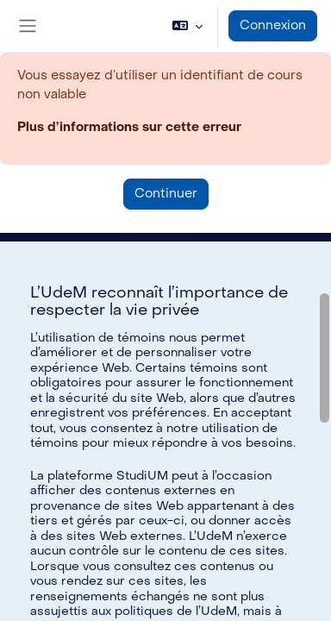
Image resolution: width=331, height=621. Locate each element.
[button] (187, 26)
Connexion (273, 25)
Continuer (165, 193)
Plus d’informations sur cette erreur (129, 127)
